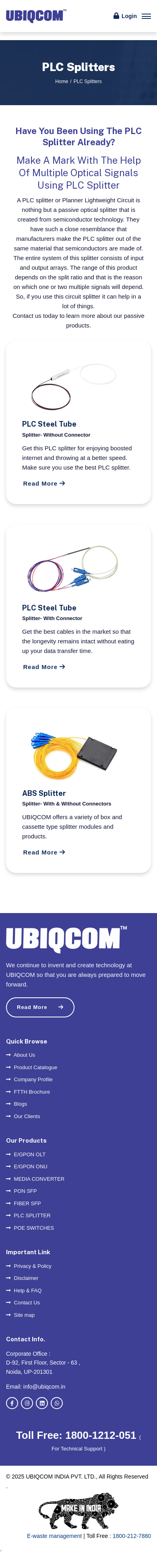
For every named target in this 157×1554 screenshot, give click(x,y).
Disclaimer (22, 1278)
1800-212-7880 (132, 1536)
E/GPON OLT (25, 1154)
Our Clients (23, 1116)
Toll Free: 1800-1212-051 (77, 1435)
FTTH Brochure (28, 1092)
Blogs (16, 1104)
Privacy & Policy (29, 1266)
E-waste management (54, 1536)
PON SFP (21, 1191)
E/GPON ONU (27, 1166)
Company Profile (29, 1079)
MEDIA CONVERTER (35, 1179)
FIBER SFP (23, 1203)
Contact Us (23, 1303)
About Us (20, 1055)
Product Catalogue (31, 1067)
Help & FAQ (23, 1291)
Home (61, 81)
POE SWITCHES (30, 1228)
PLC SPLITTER (28, 1215)
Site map (20, 1315)
